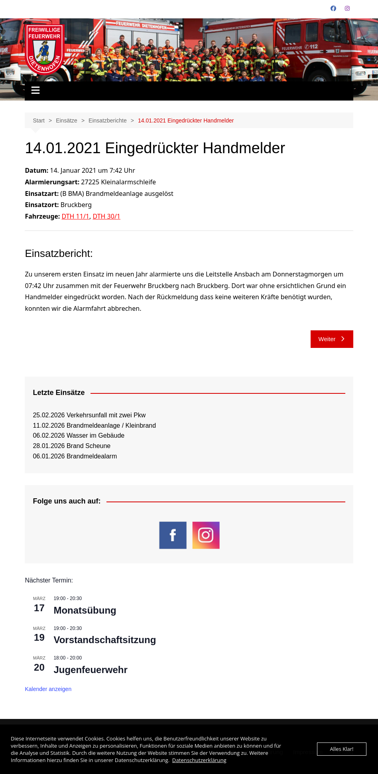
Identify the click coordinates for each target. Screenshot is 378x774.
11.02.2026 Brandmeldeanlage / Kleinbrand (94, 425)
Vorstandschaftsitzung (104, 639)
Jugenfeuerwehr (90, 669)
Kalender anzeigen (48, 689)
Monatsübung (84, 610)
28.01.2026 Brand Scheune (71, 445)
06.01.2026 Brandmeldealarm (75, 456)
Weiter (332, 339)
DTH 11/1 (76, 216)
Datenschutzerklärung (199, 760)
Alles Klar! (342, 749)
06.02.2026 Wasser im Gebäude (78, 435)
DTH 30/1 (106, 216)
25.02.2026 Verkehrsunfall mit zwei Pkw (89, 415)
